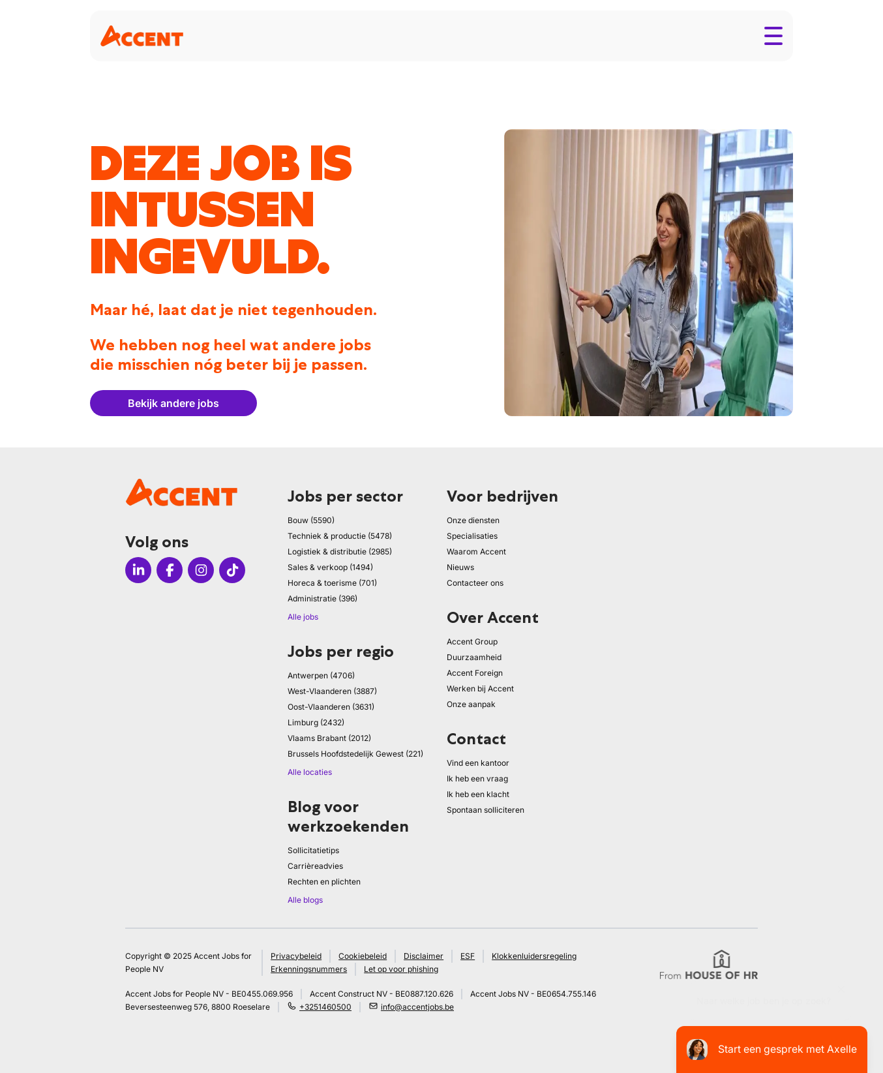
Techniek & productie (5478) (340, 536)
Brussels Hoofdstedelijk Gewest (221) (355, 754)
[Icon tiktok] (232, 570)
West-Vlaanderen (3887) (332, 691)
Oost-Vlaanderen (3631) (331, 707)
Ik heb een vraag (477, 778)
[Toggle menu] (773, 35)
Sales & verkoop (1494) (330, 567)
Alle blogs (305, 900)
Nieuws (460, 567)
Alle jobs (303, 617)
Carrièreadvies (315, 866)
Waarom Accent (476, 551)
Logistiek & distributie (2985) (340, 551)
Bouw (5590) (311, 520)
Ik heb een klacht (478, 794)
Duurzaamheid (474, 657)
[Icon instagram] (201, 570)
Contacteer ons (475, 583)
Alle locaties (310, 772)
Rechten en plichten (324, 881)
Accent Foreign (475, 673)
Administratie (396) (322, 598)
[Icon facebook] (170, 570)
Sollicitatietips (313, 850)
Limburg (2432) (316, 722)
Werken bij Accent (480, 688)
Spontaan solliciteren (485, 810)
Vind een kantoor (478, 763)
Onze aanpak (471, 704)
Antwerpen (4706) (321, 675)
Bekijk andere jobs (173, 403)
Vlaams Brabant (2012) (329, 738)
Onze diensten (473, 520)
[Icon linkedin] (138, 570)
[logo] (141, 35)
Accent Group (472, 641)
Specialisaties (472, 536)
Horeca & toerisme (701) (332, 583)
